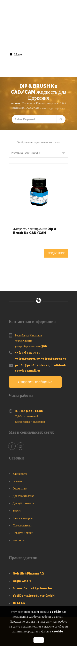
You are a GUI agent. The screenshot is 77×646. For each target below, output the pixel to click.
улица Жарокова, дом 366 (31, 346)
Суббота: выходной (27, 416)
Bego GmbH (22, 581)
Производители (22, 525)
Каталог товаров (46, 103)
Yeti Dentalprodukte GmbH (34, 595)
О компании (20, 488)
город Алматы (23, 340)
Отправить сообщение (35, 382)
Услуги (17, 510)
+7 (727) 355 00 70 (27, 352)
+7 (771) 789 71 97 (27, 358)
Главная (27, 103)
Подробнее (56, 253)
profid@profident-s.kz (32, 365)
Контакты (19, 540)
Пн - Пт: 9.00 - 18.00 (29, 411)
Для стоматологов (23, 495)
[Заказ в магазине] (38, 153)
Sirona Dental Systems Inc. (33, 588)
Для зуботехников (23, 503)
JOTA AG (19, 603)
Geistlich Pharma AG (28, 573)
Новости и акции (23, 532)
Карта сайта (20, 473)
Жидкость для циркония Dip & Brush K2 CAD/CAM (35, 231)
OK (38, 640)
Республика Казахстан (28, 335)
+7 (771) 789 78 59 (53, 358)
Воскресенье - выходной (30, 421)
